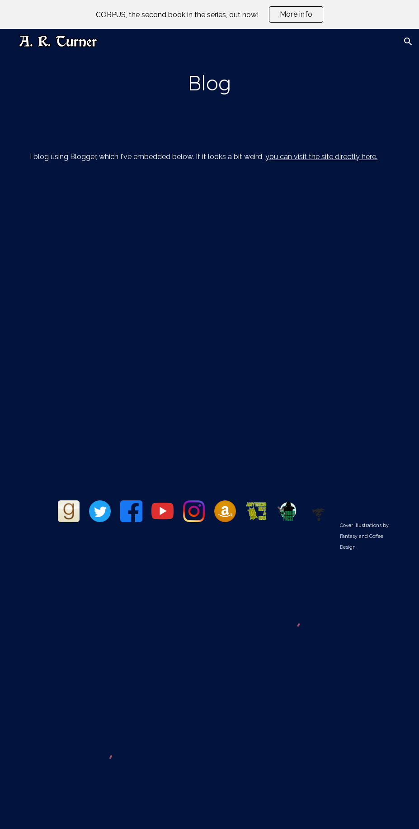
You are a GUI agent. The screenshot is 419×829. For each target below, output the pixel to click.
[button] (408, 41)
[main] (209, 83)
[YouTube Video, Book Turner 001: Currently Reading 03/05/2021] (115, 627)
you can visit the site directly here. (321, 156)
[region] (209, 14)
